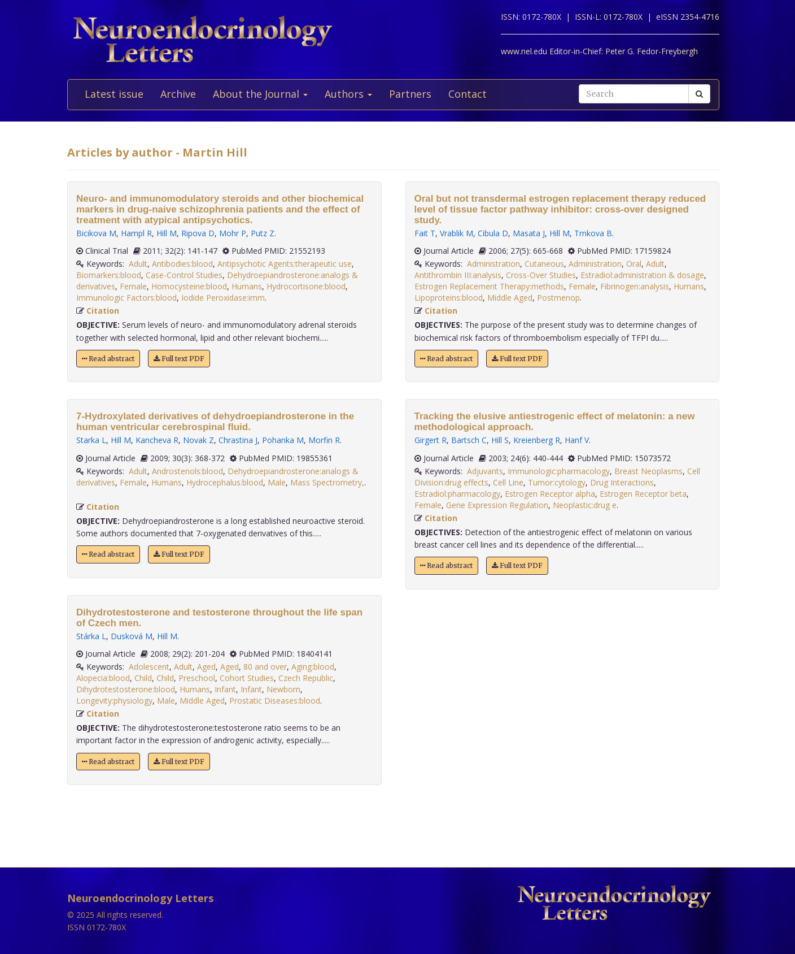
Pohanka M (283, 440)
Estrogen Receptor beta (643, 493)
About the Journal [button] (260, 94)
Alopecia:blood (103, 678)
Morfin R (324, 440)
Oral (633, 263)
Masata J (529, 233)
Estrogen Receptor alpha (550, 493)
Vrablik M (456, 233)
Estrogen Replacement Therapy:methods (489, 286)
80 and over (265, 666)
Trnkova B (593, 233)
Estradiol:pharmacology (457, 493)
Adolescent (149, 666)
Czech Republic (305, 678)
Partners (410, 94)
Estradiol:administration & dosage (642, 275)
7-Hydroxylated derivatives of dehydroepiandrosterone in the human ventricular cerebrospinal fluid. (215, 421)
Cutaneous (544, 263)
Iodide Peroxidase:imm (223, 297)
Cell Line (508, 482)
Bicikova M (96, 233)
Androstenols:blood (187, 471)
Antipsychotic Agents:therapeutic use (284, 263)
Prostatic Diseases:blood (274, 700)
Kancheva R (157, 440)
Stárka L (91, 636)
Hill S (500, 440)
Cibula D (493, 233)
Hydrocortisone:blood (306, 286)
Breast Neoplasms (648, 471)
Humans (246, 286)
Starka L (91, 440)
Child (143, 678)
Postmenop (558, 297)
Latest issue (114, 94)
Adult (138, 263)
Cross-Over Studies (541, 275)
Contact (467, 94)
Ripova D (198, 233)
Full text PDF (179, 358)
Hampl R (136, 233)
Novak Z (198, 440)
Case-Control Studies (184, 275)
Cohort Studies (247, 678)
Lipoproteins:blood (448, 297)
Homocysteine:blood (189, 286)
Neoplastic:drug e (585, 505)
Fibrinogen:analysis (634, 286)
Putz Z (262, 233)
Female (133, 286)
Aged (206, 666)
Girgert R (430, 440)
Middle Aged (202, 700)
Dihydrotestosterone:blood (125, 689)
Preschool (196, 678)
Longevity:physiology (114, 700)
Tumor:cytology (557, 482)
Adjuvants (485, 471)
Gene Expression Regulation (497, 505)
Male (277, 482)
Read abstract (108, 358)
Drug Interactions (622, 482)
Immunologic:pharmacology (559, 471)
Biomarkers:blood (108, 275)
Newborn (283, 689)
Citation (102, 310)
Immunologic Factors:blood (126, 297)
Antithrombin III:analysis (457, 275)
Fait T (424, 233)
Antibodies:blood (182, 263)
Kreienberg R (536, 440)
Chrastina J (238, 440)
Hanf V (577, 440)
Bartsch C (469, 440)
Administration (493, 263)
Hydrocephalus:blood (224, 482)
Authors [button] (348, 94)
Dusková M (131, 636)
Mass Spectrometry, (327, 482)
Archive (178, 94)
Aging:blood (312, 666)
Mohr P (232, 233)
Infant (225, 689)
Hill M (166, 233)
